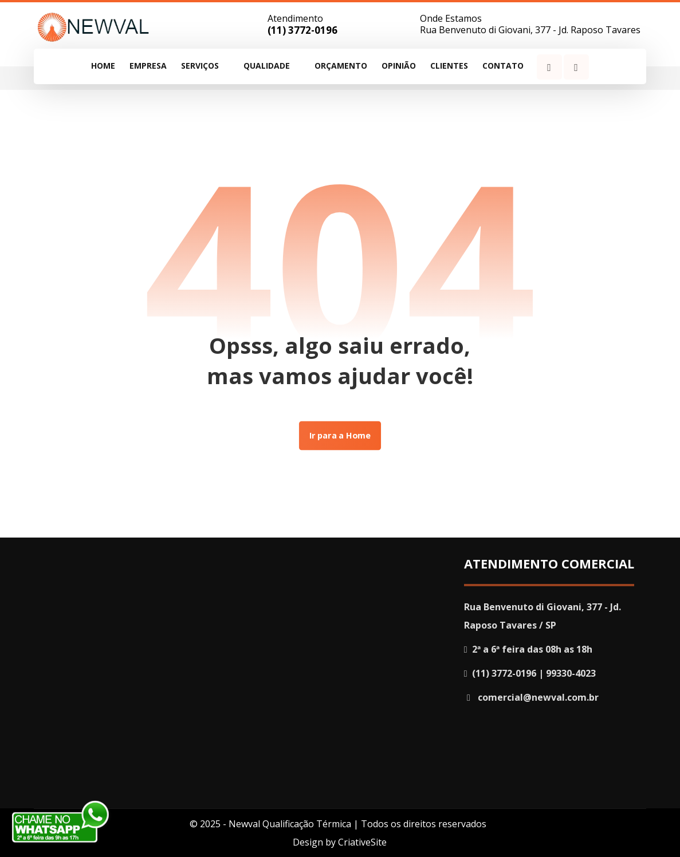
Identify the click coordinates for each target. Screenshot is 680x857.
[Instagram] (576, 67)
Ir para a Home (340, 435)
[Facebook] (549, 67)
